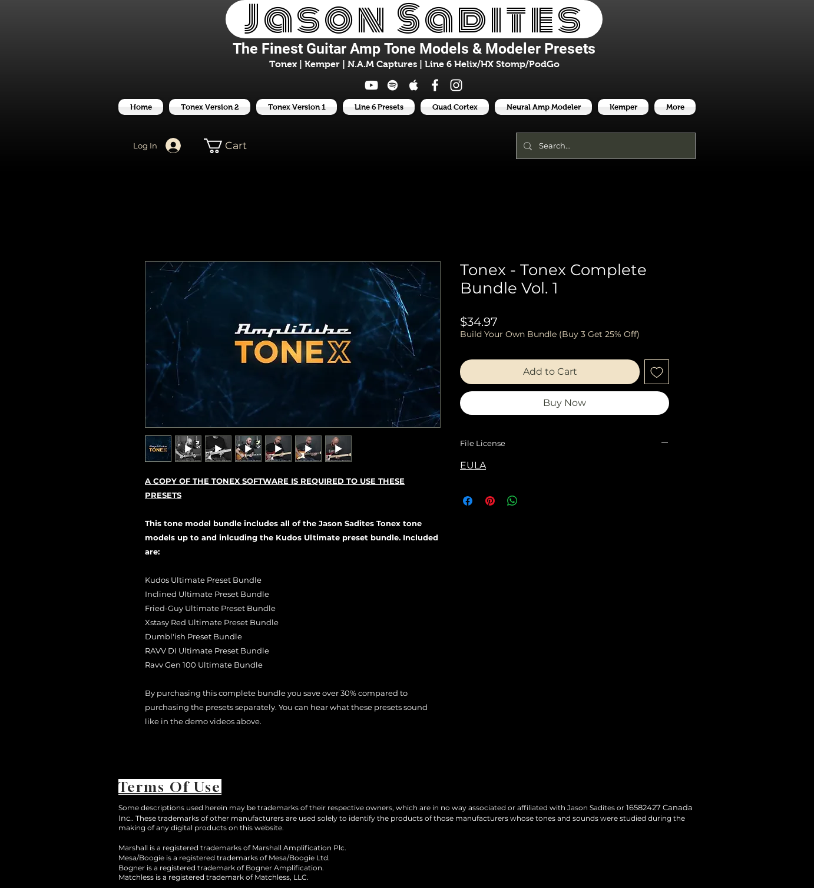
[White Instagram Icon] (456, 85)
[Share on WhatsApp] (512, 501)
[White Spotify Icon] (393, 85)
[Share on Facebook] (468, 501)
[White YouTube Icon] (371, 85)
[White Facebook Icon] (435, 85)
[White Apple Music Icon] (414, 85)
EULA (473, 465)
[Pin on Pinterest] (490, 501)
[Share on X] (535, 501)
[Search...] (604, 146)
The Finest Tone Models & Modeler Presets (414, 48)
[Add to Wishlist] (656, 371)
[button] (379, 107)
